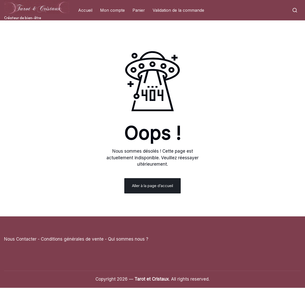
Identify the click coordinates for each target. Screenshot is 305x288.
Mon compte (112, 10)
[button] (295, 10)
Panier (138, 10)
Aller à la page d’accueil (152, 186)
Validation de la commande (178, 10)
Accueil (85, 10)
